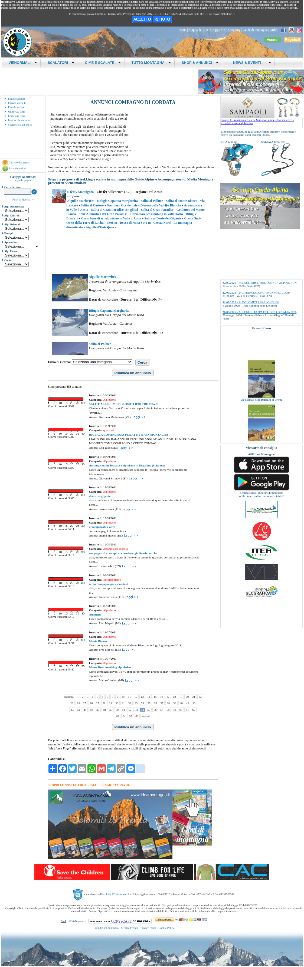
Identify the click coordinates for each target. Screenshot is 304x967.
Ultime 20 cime (16, 111)
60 (180, 709)
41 (187, 703)
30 (116, 703)
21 (193, 696)
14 (148, 696)
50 (117, 709)
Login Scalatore (16, 98)
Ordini (274, 30)
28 (104, 703)
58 (167, 709)
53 (136, 709)
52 (130, 709)
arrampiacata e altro (102, 526)
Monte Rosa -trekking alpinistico (110, 667)
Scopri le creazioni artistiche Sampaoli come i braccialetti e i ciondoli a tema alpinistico (262, 120)
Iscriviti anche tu (17, 102)
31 (123, 703)
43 (72, 709)
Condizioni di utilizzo (107, 927)
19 (180, 696)
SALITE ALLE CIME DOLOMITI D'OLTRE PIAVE (123, 404)
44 (78, 709)
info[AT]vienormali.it (117, 894)
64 (124, 716)
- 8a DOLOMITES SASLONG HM (251, 302)
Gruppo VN (218, 30)
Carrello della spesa (19, 162)
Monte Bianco (98, 641)
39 (174, 703)
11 (129, 696)
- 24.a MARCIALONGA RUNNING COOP (256, 292)
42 (193, 703)
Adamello (95, 614)
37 (161, 703)
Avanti (146, 716)
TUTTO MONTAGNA (151, 63)
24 (78, 703)
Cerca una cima (16, 115)
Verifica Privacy (129, 927)
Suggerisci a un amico (20, 124)
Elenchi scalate (16, 107)
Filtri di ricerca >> (23, 199)
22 (200, 696)
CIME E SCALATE (103, 63)
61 (187, 709)
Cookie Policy (166, 927)
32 (129, 703)
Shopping (234, 30)
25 (84, 703)
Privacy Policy (148, 927)
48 (104, 709)
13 (142, 696)
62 (193, 709)
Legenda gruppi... (23, 180)
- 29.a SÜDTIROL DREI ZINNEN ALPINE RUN (260, 282)
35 (149, 703)
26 (91, 703)
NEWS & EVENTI (250, 63)
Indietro (69, 696)
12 (135, 696)
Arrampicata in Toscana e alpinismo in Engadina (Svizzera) (127, 465)
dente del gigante (99, 496)
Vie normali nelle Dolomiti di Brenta (261, 404)
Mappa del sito (198, 30)
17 (167, 696)
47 (97, 709)
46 (91, 709)
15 (154, 696)
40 (181, 703)
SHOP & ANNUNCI (200, 63)
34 (142, 703)
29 (110, 703)
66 (136, 716)
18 (174, 696)
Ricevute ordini (17, 168)
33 (136, 703)
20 (187, 696)
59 (174, 709)
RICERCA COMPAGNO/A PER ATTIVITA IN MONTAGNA (128, 434)
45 (84, 709)
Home (182, 30)
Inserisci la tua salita (19, 120)
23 (71, 703)
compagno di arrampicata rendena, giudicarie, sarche (123, 553)
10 (123, 696)
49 (110, 709)
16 (161, 696)
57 (161, 709)
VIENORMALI (23, 63)
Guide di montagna (255, 30)
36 (155, 703)
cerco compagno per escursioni (108, 584)
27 (97, 703)
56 (155, 709)
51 (123, 709)
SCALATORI (61, 63)
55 (148, 709)
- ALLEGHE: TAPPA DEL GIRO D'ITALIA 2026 (259, 312)
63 (117, 716)
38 (168, 703)
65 (130, 716)
